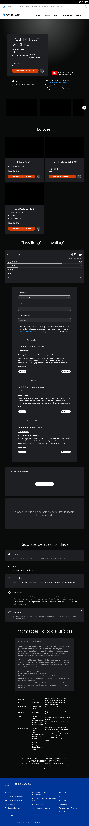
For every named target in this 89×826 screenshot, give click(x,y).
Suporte (58, 6)
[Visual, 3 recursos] (44, 553)
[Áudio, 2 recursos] (44, 565)
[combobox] (44, 295)
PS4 (20, 6)
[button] (58, 80)
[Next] (84, 105)
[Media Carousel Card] (21, 105)
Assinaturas (67, 13)
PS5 (15, 6)
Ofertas (56, 13)
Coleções (46, 13)
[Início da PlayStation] (4, 6)
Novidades (35, 13)
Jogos (9, 6)
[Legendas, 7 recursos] (44, 579)
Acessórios (35, 6)
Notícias (44, 6)
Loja (51, 6)
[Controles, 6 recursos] (44, 595)
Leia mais (22, 365)
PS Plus (27, 6)
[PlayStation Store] (12, 12)
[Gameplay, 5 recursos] (44, 612)
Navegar (78, 13)
